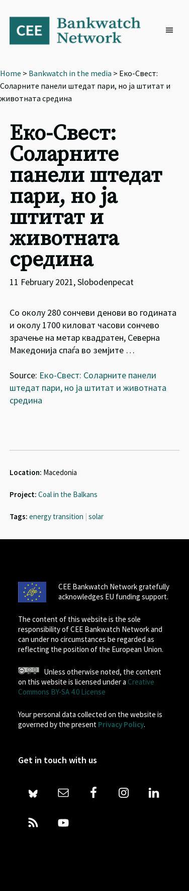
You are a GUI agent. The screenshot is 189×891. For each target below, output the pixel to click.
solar (96, 516)
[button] (171, 30)
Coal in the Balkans (68, 494)
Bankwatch (82, 30)
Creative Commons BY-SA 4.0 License (86, 687)
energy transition (56, 516)
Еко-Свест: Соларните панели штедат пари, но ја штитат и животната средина (88, 387)
